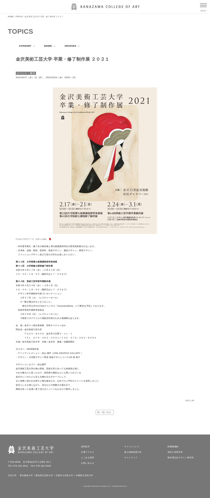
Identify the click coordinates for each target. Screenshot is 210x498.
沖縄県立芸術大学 (84, 475)
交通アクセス (87, 452)
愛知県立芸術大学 (44, 475)
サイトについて (132, 447)
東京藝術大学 (26, 475)
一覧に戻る (105, 412)
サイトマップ (130, 458)
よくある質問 (87, 458)
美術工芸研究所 (175, 452)
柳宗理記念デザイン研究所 (181, 458)
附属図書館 (173, 447)
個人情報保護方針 (133, 452)
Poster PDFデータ (32, 239)
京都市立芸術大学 (64, 475)
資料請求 (85, 447)
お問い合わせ (87, 463)
